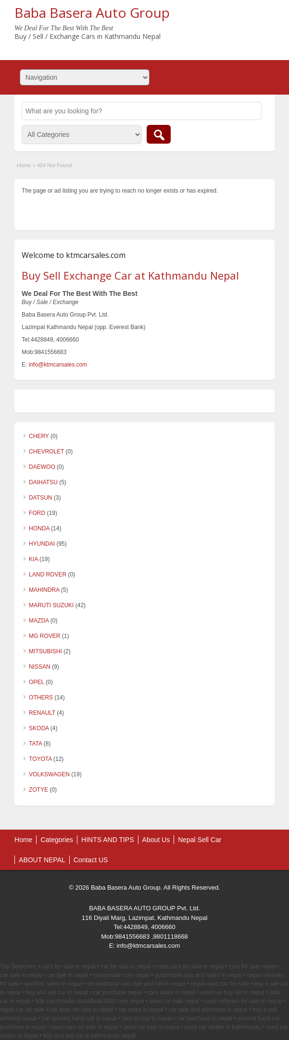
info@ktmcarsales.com (58, 364)
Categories (56, 840)
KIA (33, 559)
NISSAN (39, 666)
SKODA (39, 728)
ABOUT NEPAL (42, 860)
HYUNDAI (42, 543)
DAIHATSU (43, 482)
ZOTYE (38, 789)
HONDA (39, 528)
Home (24, 165)
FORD (37, 513)
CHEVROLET (46, 451)
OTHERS (41, 697)
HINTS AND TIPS (107, 840)
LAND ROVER (47, 574)
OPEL (36, 682)
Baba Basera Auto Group (92, 12)
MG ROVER (44, 636)
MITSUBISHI (45, 651)
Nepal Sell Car (199, 840)
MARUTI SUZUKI (51, 605)
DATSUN (40, 497)
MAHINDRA (44, 590)
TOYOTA (40, 759)
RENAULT (42, 713)
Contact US (91, 860)
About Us (156, 840)
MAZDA (39, 620)
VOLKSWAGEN (49, 774)
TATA (35, 743)
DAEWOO (42, 467)
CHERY (39, 436)
